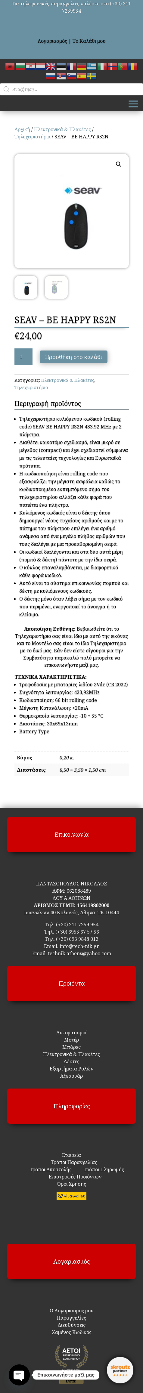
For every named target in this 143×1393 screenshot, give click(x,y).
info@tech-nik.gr (79, 946)
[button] (118, 164)
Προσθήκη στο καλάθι (73, 356)
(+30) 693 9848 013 (77, 939)
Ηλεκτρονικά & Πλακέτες (62, 129)
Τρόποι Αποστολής (50, 1169)
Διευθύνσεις (71, 1325)
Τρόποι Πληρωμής (103, 1169)
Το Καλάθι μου (89, 41)
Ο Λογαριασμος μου (72, 1310)
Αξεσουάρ (71, 1076)
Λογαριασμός (52, 41)
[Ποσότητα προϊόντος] (23, 356)
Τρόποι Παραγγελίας (71, 1162)
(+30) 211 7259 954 (77, 924)
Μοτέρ (71, 1039)
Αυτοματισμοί (71, 1032)
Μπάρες (71, 1047)
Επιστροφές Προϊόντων (71, 1176)
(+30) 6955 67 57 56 (77, 931)
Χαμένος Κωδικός (72, 1332)
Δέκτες (71, 1061)
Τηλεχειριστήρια (32, 136)
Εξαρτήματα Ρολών (71, 1068)
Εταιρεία (71, 1155)
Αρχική (22, 129)
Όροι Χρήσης (71, 1184)
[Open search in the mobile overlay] (71, 89)
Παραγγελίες (71, 1317)
